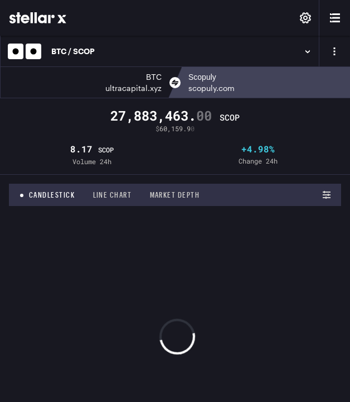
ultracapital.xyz (133, 88)
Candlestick (52, 194)
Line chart (112, 194)
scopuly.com (211, 88)
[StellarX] (38, 18)
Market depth (175, 194)
